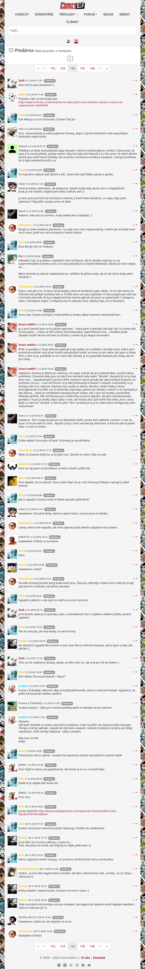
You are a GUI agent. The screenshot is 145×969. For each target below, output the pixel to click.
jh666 (22, 764)
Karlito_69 (25, 917)
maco (22, 211)
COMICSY (22, 14)
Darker (23, 641)
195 (82, 68)
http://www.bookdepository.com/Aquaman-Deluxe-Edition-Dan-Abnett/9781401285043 (68, 812)
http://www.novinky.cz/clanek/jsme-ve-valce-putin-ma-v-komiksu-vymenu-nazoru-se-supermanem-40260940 (71, 103)
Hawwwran (26, 225)
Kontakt (99, 958)
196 (92, 68)
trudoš (23, 686)
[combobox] (72, 30)
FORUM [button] (89, 14)
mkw (22, 184)
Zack (22, 80)
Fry (21, 256)
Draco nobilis (27, 324)
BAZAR (108, 14)
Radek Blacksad (29, 869)
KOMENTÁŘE (44, 14)
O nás (85, 958)
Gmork (23, 146)
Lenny (22, 564)
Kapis (22, 94)
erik (21, 129)
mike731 (24, 537)
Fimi (21, 115)
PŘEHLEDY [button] (67, 14)
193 (62, 68)
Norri (22, 478)
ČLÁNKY (72, 22)
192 (52, 68)
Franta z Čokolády (30, 703)
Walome (24, 464)
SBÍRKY (124, 14)
